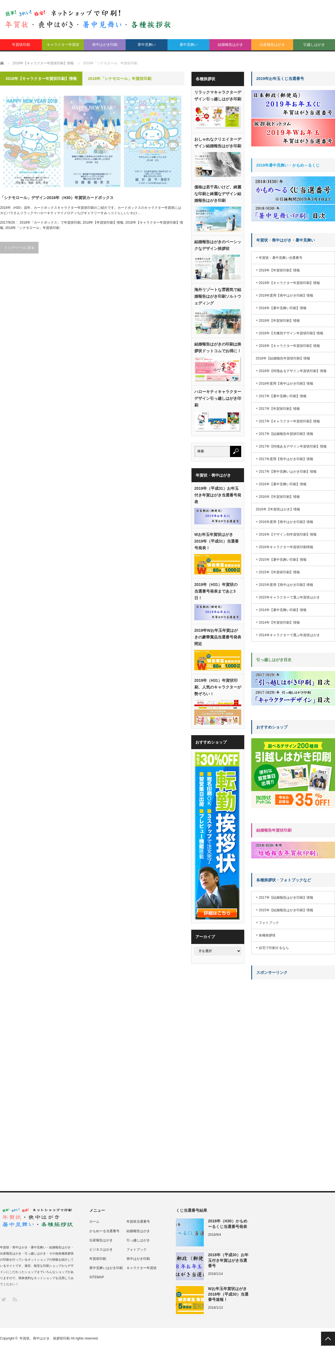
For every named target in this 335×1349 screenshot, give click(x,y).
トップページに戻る (19, 248)
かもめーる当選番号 (104, 1231)
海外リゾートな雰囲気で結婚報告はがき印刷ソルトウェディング (217, 296)
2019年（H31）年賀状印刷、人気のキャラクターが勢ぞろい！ (217, 687)
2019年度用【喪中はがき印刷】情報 (286, 295)
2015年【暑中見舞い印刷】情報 (283, 560)
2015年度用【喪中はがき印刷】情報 (286, 585)
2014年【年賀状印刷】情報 (279, 622)
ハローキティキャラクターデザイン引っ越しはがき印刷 (217, 398)
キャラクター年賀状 (63, 44)
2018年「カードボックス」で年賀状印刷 (50, 222)
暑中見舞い (189, 44)
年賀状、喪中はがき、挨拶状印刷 (45, 1338)
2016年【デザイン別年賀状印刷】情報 (288, 534)
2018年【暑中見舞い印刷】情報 (283, 308)
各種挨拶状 (267, 935)
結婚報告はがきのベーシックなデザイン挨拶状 (217, 245)
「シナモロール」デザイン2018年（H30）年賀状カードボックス (57, 197)
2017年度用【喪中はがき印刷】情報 (286, 459)
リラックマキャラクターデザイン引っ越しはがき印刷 (217, 95)
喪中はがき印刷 (105, 44)
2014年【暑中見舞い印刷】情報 (283, 610)
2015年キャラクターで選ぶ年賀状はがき (289, 597)
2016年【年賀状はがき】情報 (278, 509)
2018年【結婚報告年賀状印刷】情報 (283, 358)
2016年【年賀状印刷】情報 (279, 497)
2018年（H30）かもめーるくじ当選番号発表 (227, 1224)
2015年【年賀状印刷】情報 (279, 572)
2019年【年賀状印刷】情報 (279, 270)
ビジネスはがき (101, 1249)
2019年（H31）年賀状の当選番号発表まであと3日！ (216, 591)
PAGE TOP (328, 1339)
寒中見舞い (147, 44)
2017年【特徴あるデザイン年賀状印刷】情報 (293, 446)
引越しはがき (314, 44)
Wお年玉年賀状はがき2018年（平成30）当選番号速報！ (228, 1293)
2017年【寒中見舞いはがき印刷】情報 (288, 472)
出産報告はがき (272, 44)
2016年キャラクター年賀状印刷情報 (286, 547)
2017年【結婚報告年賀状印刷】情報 (286, 434)
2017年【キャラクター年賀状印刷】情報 (289, 421)
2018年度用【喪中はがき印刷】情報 (286, 383)
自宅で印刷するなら (274, 948)
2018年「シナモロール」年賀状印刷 (32, 228)
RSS (14, 1299)
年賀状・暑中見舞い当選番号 (280, 258)
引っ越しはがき (138, 1240)
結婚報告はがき (230, 44)
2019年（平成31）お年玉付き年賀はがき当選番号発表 (217, 495)
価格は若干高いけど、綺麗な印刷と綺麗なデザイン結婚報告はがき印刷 (217, 194)
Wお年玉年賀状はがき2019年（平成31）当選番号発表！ (216, 541)
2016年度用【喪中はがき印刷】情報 (286, 522)
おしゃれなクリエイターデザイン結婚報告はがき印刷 (217, 142)
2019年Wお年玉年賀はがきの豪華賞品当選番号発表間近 (217, 637)
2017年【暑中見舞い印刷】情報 (283, 396)
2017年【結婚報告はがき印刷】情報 (286, 898)
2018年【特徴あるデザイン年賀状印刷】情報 (293, 371)
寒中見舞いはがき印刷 (106, 1268)
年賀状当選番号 (138, 1221)
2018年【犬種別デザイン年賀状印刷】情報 (291, 333)
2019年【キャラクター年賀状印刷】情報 (289, 283)
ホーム (94, 1221)
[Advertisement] (268, 1067)
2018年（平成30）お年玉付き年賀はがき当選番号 (228, 1260)
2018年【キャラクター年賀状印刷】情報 (289, 346)
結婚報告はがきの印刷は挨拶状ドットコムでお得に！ (217, 347)
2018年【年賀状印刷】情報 (103, 222)
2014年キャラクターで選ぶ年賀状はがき (289, 635)
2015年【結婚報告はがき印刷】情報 (286, 910)
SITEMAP (96, 1277)
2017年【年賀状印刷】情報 (279, 409)
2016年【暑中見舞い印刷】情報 (283, 484)
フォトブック (269, 923)
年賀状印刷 (21, 44)
